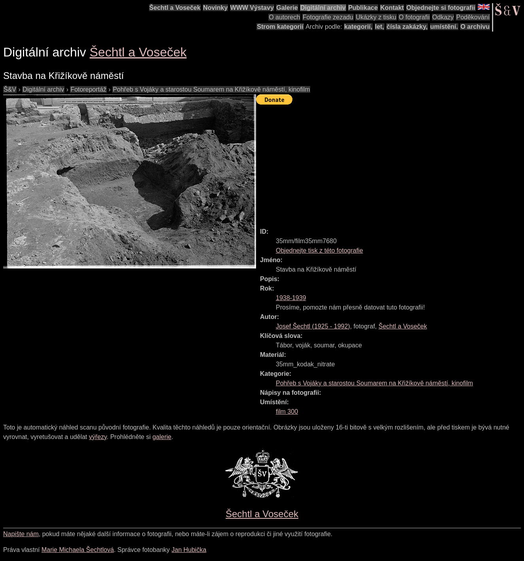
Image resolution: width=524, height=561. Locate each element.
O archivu (475, 26)
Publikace (363, 7)
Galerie (287, 7)
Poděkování (473, 17)
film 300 (287, 411)
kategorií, (358, 26)
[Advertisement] (390, 162)
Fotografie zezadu (328, 17)
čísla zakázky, (407, 26)
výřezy (98, 436)
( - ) (313, 326)
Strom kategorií (280, 26)
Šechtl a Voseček (175, 7)
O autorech (284, 17)
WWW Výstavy (252, 7)
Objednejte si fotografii (440, 7)
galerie (162, 436)
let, (379, 26)
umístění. (444, 26)
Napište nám (21, 534)
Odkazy (443, 17)
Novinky (215, 7)
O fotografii (414, 17)
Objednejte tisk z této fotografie (319, 250)
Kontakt (392, 7)
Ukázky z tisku (376, 17)
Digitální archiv (323, 7)
